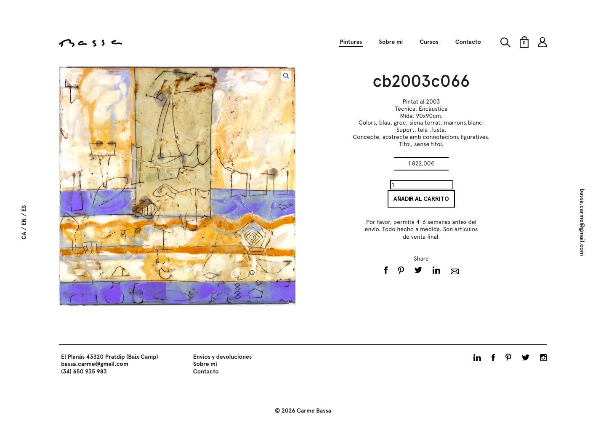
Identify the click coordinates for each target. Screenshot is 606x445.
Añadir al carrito (421, 198)
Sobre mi (391, 42)
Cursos (429, 42)
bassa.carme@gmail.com (582, 222)
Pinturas (351, 42)
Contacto (468, 42)
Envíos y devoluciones (222, 357)
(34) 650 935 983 (84, 371)
